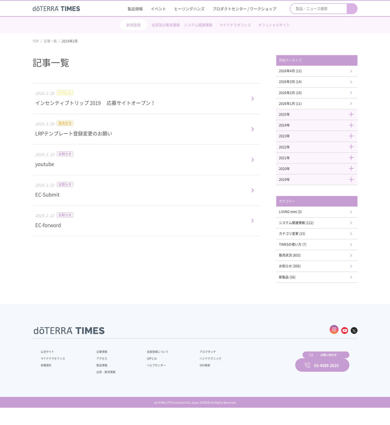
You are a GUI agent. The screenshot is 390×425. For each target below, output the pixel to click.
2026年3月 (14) (297, 84)
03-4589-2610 (326, 378)
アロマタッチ (194, 366)
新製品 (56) (294, 294)
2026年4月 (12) (297, 72)
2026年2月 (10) (297, 95)
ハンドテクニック (197, 372)
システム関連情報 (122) (304, 235)
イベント (158, 8)
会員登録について (149, 366)
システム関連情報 (198, 24)
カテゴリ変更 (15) (299, 247)
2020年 (319, 178)
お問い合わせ (264, 378)
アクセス (98, 372)
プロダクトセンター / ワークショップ (244, 8)
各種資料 (47, 379)
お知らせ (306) (297, 282)
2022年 (319, 154)
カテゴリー (293, 212)
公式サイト (49, 366)
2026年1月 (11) (297, 107)
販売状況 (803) (297, 270)
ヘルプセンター (147, 379)
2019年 (319, 189)
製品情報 (135, 8)
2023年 (319, 143)
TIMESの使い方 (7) (300, 258)
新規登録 (133, 24)
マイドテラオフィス (235, 24)
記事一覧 (50, 41)
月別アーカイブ (297, 61)
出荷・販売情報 (103, 386)
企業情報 (98, 366)
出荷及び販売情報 (166, 24)
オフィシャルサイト (274, 24)
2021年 (319, 166)
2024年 (319, 131)
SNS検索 (190, 379)
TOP (35, 41)
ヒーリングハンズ (189, 8)
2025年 (319, 119)
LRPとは (142, 372)
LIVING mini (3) (297, 223)
